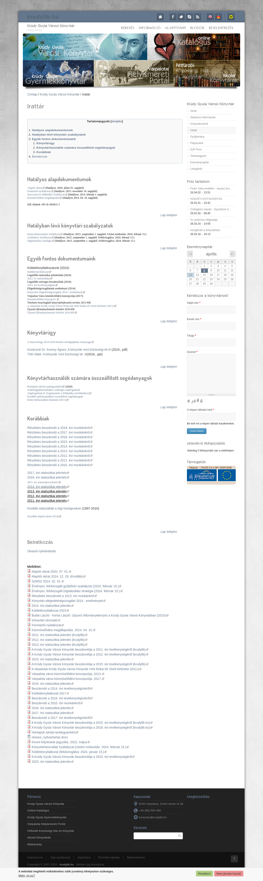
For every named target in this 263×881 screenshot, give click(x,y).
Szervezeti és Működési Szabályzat (47, 194)
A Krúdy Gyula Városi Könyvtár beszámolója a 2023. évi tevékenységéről (83, 756)
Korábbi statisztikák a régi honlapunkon (54, 508)
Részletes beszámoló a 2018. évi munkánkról (59, 428)
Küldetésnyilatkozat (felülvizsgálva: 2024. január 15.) (69, 752)
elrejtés (117, 121)
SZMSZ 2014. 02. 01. (48, 581)
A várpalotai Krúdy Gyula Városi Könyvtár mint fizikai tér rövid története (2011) (71, 305)
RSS (197, 16)
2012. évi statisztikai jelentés (48, 496)
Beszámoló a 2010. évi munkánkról (57, 703)
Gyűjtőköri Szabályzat (40, 237)
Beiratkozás (39, 156)
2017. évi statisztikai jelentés (48, 473)
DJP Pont (195, 149)
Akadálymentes (231, 16)
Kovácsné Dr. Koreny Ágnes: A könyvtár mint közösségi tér (69, 349)
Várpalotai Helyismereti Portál (46, 824)
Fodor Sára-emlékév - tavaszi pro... (211, 188)
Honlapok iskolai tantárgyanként (46, 386)
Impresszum (35, 857)
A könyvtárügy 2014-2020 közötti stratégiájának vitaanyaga (60, 342)
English (210, 16)
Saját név (193, 302)
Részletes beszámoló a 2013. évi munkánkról (59, 451)
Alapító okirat (36, 187)
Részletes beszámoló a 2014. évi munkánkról (59, 446)
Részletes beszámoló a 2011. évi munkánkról (59, 460)
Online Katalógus (38, 810)
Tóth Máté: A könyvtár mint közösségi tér (57, 354)
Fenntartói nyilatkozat (40, 191)
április (211, 254)
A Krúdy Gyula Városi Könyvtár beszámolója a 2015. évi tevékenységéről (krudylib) (89, 664)
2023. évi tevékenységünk (42, 285)
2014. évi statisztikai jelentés (48, 486)
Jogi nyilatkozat (60, 857)
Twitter (181, 16)
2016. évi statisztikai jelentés (48, 477)
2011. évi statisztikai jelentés (48, 500)
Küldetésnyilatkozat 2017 (50, 693)
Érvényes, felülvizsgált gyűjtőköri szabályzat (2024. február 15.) (76, 586)
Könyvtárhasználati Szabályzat (45, 234)
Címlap (160, 16)
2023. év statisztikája (39, 278)
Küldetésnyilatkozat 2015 (50, 610)
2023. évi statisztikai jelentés (53, 761)
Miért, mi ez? (26, 875)
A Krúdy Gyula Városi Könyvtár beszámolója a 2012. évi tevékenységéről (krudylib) (89, 654)
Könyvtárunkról (199, 123)
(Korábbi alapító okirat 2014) (44, 516)
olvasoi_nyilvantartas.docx (50, 737)
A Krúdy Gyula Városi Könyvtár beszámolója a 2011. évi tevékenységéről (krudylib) (89, 649)
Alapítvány (175, 28)
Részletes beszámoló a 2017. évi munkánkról (59, 432)
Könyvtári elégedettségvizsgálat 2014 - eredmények (56, 292)
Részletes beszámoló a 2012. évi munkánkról (59, 455)
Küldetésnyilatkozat (39, 271)
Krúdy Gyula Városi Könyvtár (51, 25)
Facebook (173, 16)
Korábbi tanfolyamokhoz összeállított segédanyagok (55, 396)
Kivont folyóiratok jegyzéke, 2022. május (61, 742)
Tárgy (191, 335)
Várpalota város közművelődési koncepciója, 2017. (68, 679)
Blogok (197, 28)
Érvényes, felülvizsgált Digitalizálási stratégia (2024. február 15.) (77, 591)
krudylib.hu (67, 864)
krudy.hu (43, 16)
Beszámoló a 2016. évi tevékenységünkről (62, 698)
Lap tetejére (169, 215)
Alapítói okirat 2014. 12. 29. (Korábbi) (58, 576)
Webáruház (34, 844)
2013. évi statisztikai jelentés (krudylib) (59, 644)
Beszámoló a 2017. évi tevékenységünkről (62, 718)
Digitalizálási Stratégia (40, 240)
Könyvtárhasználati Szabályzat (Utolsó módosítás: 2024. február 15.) (80, 747)
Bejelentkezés (221, 28)
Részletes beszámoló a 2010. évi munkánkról (59, 465)
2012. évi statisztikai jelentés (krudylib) (59, 640)
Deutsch (218, 16)
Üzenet (192, 352)
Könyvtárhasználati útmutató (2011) (48, 399)
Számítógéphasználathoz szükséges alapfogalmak (53, 389)
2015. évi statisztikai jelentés (44, 482)
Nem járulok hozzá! (228, 873)
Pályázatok (196, 143)
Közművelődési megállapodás (44, 197)
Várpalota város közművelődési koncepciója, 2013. (68, 674)
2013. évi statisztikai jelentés (48, 491)
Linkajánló (196, 168)
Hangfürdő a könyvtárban (205, 230)
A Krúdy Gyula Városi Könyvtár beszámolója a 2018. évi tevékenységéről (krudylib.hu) (92, 727)
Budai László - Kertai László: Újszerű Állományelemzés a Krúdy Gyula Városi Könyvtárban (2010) (100, 615)
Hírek (193, 111)
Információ (150, 28)
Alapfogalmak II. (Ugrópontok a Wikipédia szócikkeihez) (59, 393)
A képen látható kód (200, 409)
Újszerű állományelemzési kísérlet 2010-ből (52, 312)
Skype (189, 16)
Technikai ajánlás (109, 857)
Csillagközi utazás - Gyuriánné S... (210, 209)
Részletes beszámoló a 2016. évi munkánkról (59, 437)
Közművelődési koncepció (43, 299)
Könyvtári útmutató (46, 620)
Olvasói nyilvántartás (41, 551)
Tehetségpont (198, 156)
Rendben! (204, 873)
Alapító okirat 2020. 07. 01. (51, 571)
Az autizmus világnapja (204, 219)
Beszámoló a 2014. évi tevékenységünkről (62, 688)
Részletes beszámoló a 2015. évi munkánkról (59, 441)
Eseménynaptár (199, 162)
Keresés (127, 28)
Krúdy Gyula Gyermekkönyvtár (47, 817)
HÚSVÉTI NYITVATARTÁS (206, 198)
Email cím (194, 319)
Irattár (193, 130)
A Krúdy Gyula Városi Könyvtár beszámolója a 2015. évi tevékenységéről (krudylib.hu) (92, 722)
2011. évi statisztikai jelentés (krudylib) (59, 635)
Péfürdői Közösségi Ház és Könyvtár (50, 830)
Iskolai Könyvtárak (39, 837)
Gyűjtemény (197, 136)
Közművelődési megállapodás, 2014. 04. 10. (64, 630)
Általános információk (203, 117)
